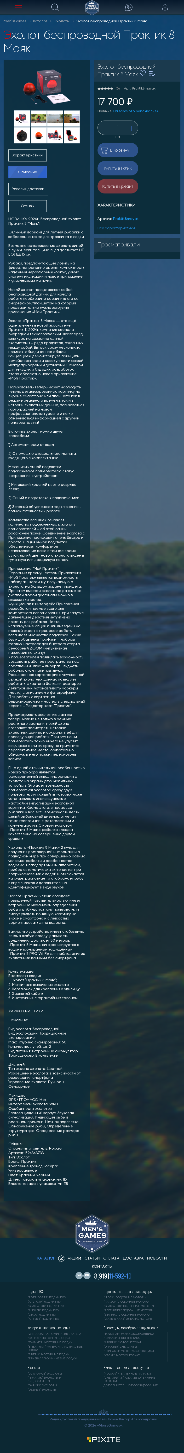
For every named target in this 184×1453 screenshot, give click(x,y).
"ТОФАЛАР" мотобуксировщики (129, 1334)
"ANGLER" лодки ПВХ (43, 1310)
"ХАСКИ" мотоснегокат (122, 1355)
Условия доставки (28, 189)
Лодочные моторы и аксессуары (128, 1291)
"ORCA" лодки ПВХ (42, 1315)
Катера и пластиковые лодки (49, 1328)
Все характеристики (116, 228)
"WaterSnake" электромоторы (128, 1319)
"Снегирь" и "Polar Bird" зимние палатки (129, 1379)
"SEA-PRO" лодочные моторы (127, 1315)
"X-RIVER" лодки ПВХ (43, 1319)
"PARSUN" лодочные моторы (126, 1302)
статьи (92, 1258)
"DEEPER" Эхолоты (42, 1390)
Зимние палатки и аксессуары (126, 1367)
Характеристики (27, 155)
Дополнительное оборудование (131, 1385)
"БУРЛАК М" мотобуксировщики (129, 1351)
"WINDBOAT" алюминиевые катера (54, 1334)
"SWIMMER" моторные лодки (50, 1342)
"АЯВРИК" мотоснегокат (122, 1342)
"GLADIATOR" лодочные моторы (129, 1306)
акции (69, 1258)
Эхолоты (61, 21)
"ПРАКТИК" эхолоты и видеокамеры (44, 1379)
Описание (27, 172)
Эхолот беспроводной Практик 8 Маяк (111, 21)
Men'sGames (15, 21)
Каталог (40, 21)
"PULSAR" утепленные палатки (127, 1374)
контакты (102, 1266)
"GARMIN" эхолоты (42, 1385)
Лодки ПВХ (35, 1291)
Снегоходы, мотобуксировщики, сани (131, 1328)
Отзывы (27, 206)
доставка (133, 1258)
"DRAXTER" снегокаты (120, 1347)
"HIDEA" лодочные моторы (125, 1297)
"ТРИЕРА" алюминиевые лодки (52, 1358)
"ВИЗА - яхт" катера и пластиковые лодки (55, 1348)
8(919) (113, 1275)
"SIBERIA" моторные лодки (48, 1354)
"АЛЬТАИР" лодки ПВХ (44, 1302)
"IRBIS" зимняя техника (122, 1338)
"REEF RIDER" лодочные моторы (129, 1310)
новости (157, 1258)
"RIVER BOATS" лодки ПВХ (47, 1297)
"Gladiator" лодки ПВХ (46, 1306)
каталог (46, 1258)
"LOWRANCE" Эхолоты (45, 1374)
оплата (111, 1258)
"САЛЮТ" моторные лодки (49, 1338)
